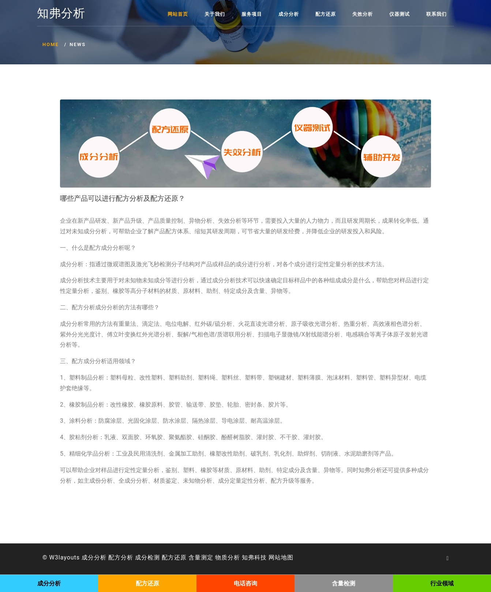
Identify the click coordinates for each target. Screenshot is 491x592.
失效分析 (362, 14)
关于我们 (215, 14)
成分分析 (288, 14)
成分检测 (147, 557)
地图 (287, 557)
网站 (275, 557)
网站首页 (178, 14)
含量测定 (200, 557)
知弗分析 (61, 13)
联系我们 (436, 14)
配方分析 (120, 557)
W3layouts (64, 557)
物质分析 (227, 557)
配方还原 (325, 14)
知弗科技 (254, 557)
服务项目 (251, 14)
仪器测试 (399, 14)
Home (50, 44)
